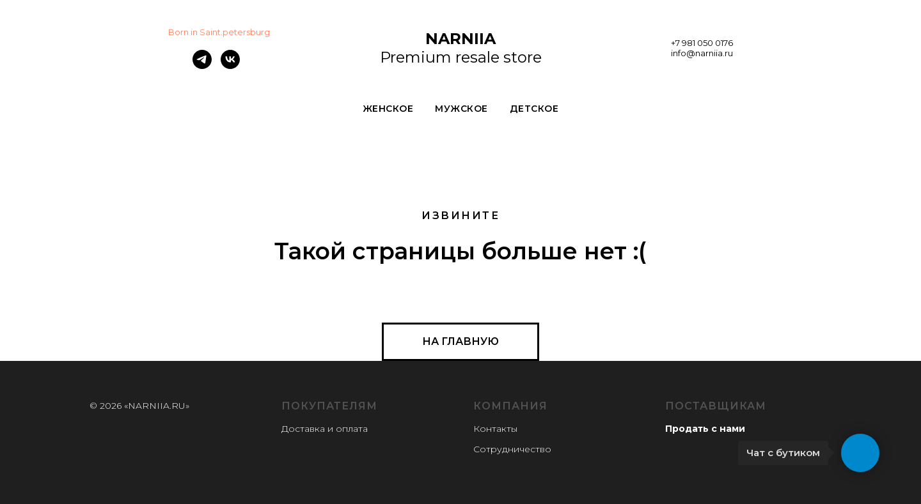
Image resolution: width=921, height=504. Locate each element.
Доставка (303, 428)
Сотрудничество (512, 449)
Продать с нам (702, 428)
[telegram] (202, 65)
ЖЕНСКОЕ (388, 108)
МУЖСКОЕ (461, 108)
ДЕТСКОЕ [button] (534, 108)
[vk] (230, 65)
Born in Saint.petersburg (219, 32)
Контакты (495, 428)
